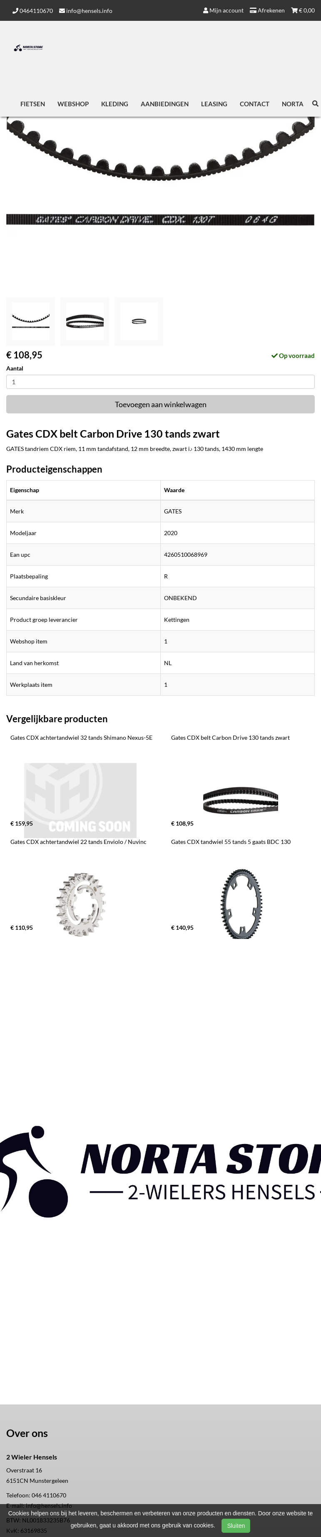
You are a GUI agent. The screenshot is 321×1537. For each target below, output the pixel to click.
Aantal (14, 368)
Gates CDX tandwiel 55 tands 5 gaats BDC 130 (231, 841)
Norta (293, 104)
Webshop (73, 104)
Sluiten (236, 1525)
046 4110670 (49, 1495)
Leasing (214, 104)
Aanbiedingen (165, 104)
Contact (254, 104)
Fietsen (32, 104)
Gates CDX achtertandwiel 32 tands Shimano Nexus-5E (81, 737)
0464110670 (32, 10)
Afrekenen (267, 10)
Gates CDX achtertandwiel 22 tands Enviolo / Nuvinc (78, 841)
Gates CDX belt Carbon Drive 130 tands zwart (230, 737)
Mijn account (223, 10)
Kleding (114, 104)
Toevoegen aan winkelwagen (161, 404)
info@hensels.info (85, 10)
